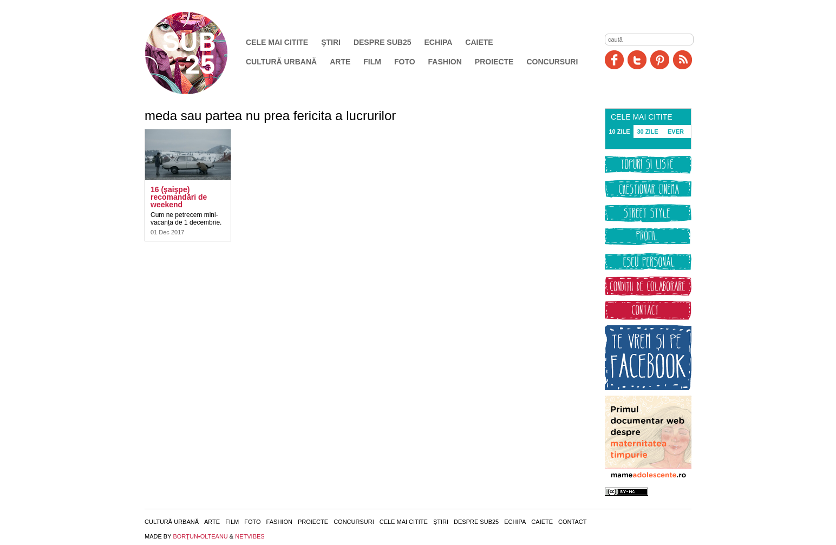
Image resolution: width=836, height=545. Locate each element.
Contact (572, 521)
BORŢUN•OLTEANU (200, 536)
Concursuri (552, 61)
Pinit (659, 59)
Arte (340, 61)
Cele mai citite (277, 42)
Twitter (637, 59)
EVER (676, 131)
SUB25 (199, 53)
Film (372, 61)
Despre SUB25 (383, 42)
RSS (682, 59)
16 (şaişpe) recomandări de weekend (179, 197)
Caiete (479, 42)
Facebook (614, 59)
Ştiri (331, 42)
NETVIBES (249, 536)
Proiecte (494, 61)
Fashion (445, 61)
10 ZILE (619, 131)
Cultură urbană (281, 61)
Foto (404, 61)
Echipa (438, 42)
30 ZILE (647, 131)
